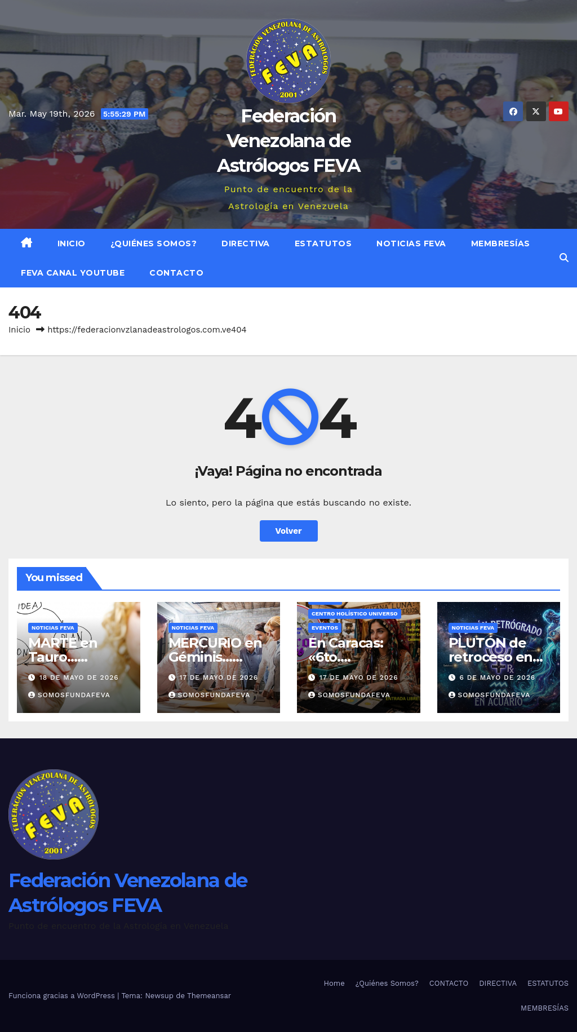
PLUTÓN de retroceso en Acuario (491, 657)
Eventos (325, 627)
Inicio (71, 243)
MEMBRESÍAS (500, 243)
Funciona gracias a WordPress (62, 995)
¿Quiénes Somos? (153, 243)
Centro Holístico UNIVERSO (355, 613)
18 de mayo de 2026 (79, 677)
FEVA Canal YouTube (73, 273)
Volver (289, 531)
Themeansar (209, 995)
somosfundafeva (69, 695)
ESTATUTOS (323, 243)
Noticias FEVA (411, 243)
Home (334, 983)
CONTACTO (176, 273)
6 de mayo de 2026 (497, 677)
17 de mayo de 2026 (218, 677)
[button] (564, 258)
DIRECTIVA (245, 243)
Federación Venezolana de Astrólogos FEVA (289, 140)
